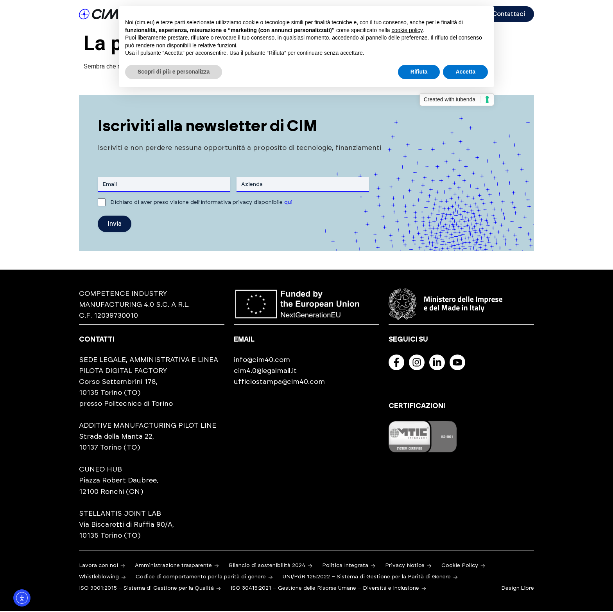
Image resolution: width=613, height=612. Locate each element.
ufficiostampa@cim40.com (279, 382)
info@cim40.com (262, 360)
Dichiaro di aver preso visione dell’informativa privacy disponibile (201, 202)
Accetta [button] (465, 71)
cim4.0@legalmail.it (265, 371)
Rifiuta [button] (419, 71)
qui (288, 202)
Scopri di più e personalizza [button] (174, 71)
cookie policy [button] (407, 30)
